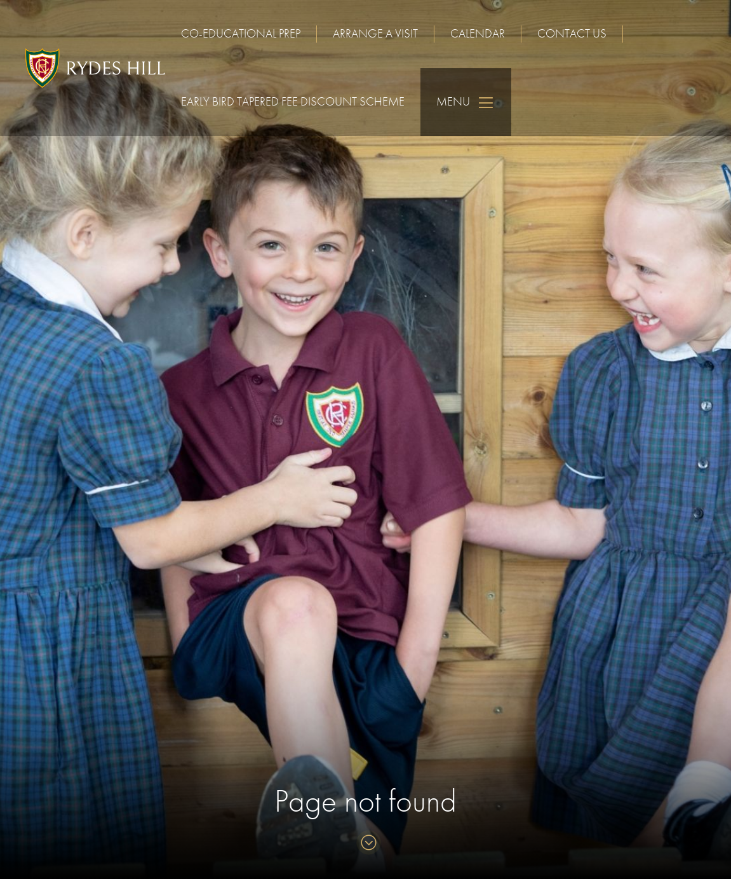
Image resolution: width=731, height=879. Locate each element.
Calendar (477, 33)
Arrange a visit (375, 33)
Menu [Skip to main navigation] (465, 102)
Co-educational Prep (240, 33)
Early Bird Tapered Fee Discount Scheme (293, 101)
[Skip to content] (365, 843)
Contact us (572, 33)
